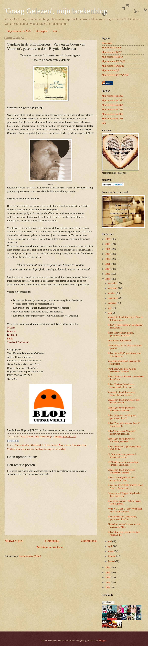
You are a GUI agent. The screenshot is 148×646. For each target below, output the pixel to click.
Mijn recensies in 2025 (19, 31)
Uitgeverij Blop (79, 445)
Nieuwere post (13, 541)
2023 (108, 254)
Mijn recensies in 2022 (112, 114)
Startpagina (41, 31)
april (110, 546)
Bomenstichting (22, 445)
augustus (112, 303)
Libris (10, 338)
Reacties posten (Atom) (30, 556)
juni (110, 313)
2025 (108, 244)
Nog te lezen (65, 445)
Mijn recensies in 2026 (112, 96)
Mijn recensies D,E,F (112, 52)
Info (54, 31)
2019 (108, 274)
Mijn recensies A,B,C (112, 47)
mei (110, 541)
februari (112, 556)
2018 (108, 279)
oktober (112, 293)
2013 (108, 587)
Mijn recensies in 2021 (112, 118)
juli (110, 308)
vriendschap (60, 449)
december (113, 283)
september (113, 298)
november (113, 288)
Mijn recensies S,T (110, 70)
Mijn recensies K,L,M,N (113, 61)
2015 (108, 577)
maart (111, 551)
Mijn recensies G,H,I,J (112, 57)
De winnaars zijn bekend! (119, 340)
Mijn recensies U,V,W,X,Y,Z (115, 75)
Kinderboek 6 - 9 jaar (40, 445)
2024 (108, 249)
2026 (108, 239)
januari (111, 561)
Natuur (54, 445)
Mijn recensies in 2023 (112, 109)
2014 (108, 582)
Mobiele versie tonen (50, 547)
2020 (108, 269)
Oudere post (89, 541)
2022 (108, 259)
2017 (108, 567)
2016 (108, 572)
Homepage (52, 541)
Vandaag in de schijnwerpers (20, 449)
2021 (108, 264)
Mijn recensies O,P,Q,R (113, 66)
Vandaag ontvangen (44, 449)
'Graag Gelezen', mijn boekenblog (56, 11)
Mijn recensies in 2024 (112, 105)
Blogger (102, 640)
